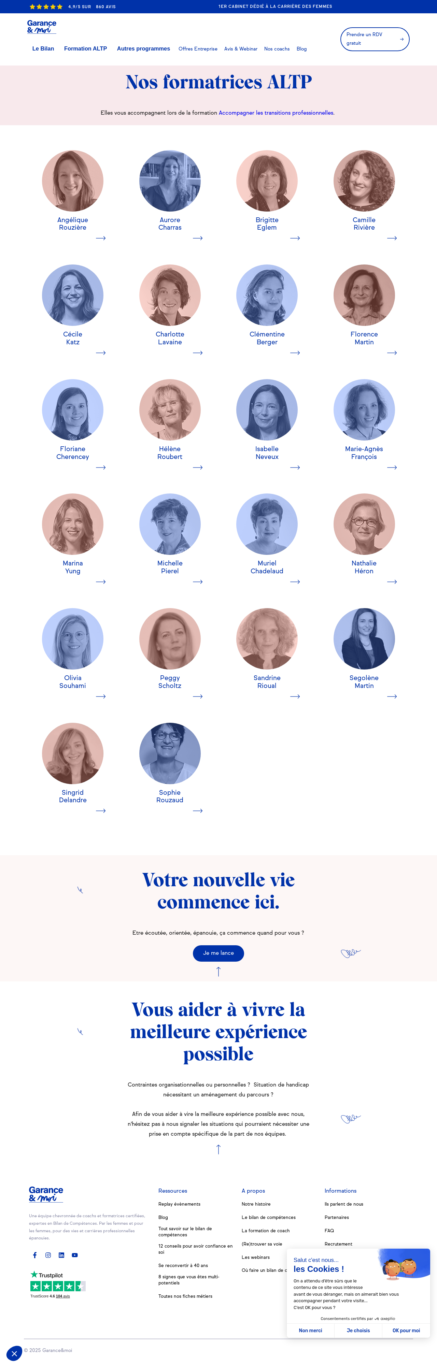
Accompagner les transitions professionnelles (276, 113)
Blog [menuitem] (163, 1217)
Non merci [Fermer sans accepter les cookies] (310, 1331)
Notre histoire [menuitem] (256, 1204)
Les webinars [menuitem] (256, 1257)
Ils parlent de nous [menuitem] (345, 1204)
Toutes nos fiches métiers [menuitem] (186, 1298)
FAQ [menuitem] (330, 1230)
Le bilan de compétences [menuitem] (270, 1217)
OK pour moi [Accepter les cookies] (406, 1331)
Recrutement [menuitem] (339, 1244)
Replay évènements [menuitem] (180, 1204)
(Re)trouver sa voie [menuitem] (262, 1244)
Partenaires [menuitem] (337, 1217)
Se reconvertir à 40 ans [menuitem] (184, 1267)
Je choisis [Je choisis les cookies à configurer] (358, 1331)
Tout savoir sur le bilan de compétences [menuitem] (186, 1232)
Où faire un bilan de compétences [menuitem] (279, 1270)
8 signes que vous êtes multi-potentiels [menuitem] (190, 1282)
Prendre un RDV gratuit (371, 29)
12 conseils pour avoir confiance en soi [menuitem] (193, 1250)
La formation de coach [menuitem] (266, 1230)
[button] (14, 1353)
